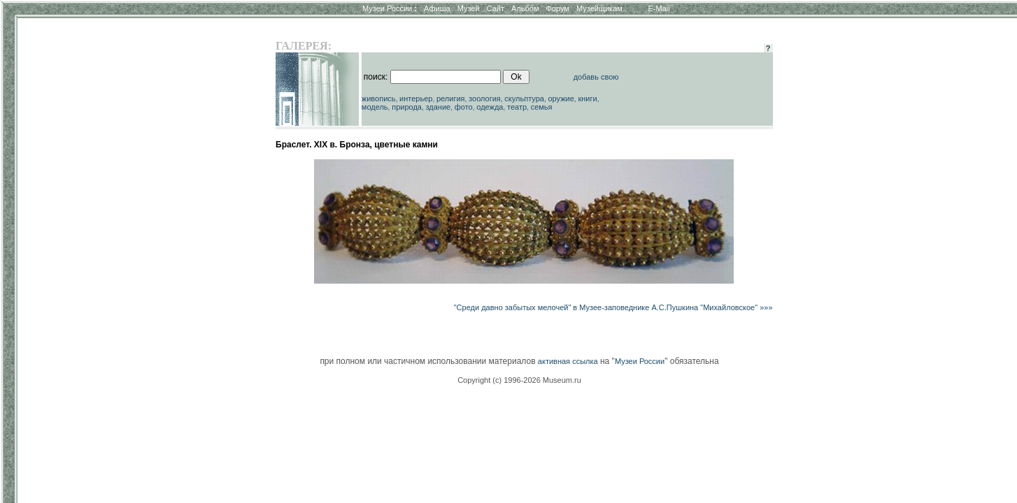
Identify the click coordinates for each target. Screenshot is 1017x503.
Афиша (437, 8)
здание (437, 107)
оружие (561, 98)
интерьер (415, 98)
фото (464, 107)
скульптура (524, 98)
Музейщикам (599, 8)
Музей (468, 8)
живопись (379, 98)
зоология (485, 98)
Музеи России (389, 8)
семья (542, 107)
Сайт (495, 8)
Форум (557, 8)
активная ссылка (568, 361)
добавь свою (596, 77)
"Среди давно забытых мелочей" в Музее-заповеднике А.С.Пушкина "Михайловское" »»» (613, 307)
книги (587, 98)
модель (375, 107)
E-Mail (659, 8)
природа (407, 107)
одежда (489, 107)
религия (450, 98)
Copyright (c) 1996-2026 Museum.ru (519, 380)
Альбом (525, 8)
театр (517, 107)
